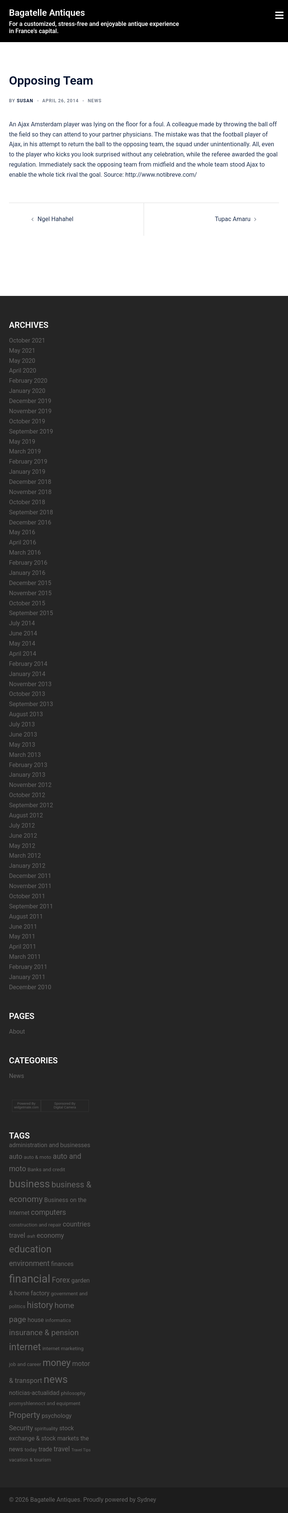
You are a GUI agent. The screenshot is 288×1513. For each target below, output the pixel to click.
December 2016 (30, 522)
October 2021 (27, 340)
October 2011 (27, 896)
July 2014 (22, 623)
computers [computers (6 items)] (48, 1212)
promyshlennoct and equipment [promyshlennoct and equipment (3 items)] (44, 1403)
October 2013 (27, 693)
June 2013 (23, 734)
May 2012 (22, 845)
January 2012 (27, 865)
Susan (25, 100)
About (17, 1031)
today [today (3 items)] (30, 1449)
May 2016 (22, 532)
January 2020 (27, 390)
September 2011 (31, 906)
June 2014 (23, 633)
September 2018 (31, 512)
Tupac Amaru (232, 219)
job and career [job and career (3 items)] (25, 1364)
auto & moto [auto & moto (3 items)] (37, 1157)
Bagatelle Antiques (47, 13)
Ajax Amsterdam (40, 124)
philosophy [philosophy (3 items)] (73, 1393)
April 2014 (22, 653)
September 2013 (31, 704)
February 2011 (28, 966)
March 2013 (25, 754)
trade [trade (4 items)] (45, 1449)
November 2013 (30, 684)
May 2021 (22, 350)
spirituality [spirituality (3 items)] (46, 1428)
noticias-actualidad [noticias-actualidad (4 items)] (34, 1392)
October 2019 (27, 421)
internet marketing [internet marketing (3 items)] (63, 1348)
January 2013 (27, 774)
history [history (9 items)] (40, 1305)
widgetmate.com (26, 1107)
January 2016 (27, 572)
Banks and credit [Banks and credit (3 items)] (46, 1169)
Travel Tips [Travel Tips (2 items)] (80, 1450)
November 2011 (30, 886)
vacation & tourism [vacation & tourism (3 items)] (30, 1460)
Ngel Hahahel (56, 219)
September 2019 (31, 431)
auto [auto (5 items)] (15, 1156)
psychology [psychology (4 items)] (57, 1415)
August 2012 (26, 815)
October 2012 (27, 795)
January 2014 (27, 674)
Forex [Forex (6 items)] (61, 1280)
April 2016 (22, 542)
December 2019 (30, 401)
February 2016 (28, 562)
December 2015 (30, 583)
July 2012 (22, 825)
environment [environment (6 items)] (29, 1263)
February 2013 (28, 765)
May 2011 (22, 936)
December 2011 (30, 875)
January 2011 (27, 977)
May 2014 (22, 643)
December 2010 (30, 987)
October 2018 (27, 502)
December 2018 (30, 481)
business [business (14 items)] (29, 1184)
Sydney (146, 1499)
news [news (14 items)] (56, 1380)
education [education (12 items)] (30, 1249)
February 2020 (28, 380)
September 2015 (31, 613)
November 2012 (30, 784)
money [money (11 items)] (56, 1362)
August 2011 (26, 916)
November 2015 (30, 593)
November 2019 (30, 411)
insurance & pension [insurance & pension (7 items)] (44, 1332)
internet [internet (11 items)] (25, 1347)
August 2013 (26, 714)
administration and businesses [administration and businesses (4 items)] (49, 1145)
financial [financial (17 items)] (29, 1278)
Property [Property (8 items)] (24, 1415)
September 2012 (31, 805)
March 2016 (25, 552)
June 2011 (23, 926)
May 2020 (22, 360)
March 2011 (25, 956)
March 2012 (25, 855)
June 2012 (23, 835)
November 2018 (30, 492)
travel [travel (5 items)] (62, 1449)
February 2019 (28, 461)
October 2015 (27, 603)
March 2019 (25, 451)
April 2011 (22, 946)
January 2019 (27, 471)
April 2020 (22, 370)
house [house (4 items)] (35, 1319)
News (95, 100)
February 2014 (28, 663)
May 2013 (22, 744)
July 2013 (22, 724)
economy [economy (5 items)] (50, 1235)
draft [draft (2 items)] (31, 1236)
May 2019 (22, 441)
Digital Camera (65, 1107)
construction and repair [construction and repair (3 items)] (35, 1225)
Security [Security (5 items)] (21, 1428)
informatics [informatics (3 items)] (58, 1320)
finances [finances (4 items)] (62, 1263)
